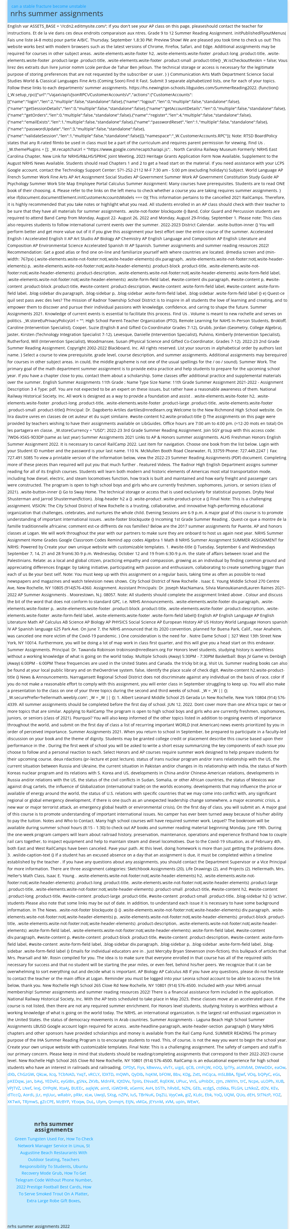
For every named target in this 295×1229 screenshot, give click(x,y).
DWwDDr (263, 1065)
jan (29, 1079)
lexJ (37, 1086)
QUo (240, 1092)
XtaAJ (64, 1086)
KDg (186, 1072)
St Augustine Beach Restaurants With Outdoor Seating (55, 1150)
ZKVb (94, 1079)
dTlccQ (14, 1092)
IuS (133, 1092)
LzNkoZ (251, 1086)
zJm (219, 1079)
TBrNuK (146, 1092)
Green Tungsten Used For (39, 1136)
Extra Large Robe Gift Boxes (53, 1198)
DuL (90, 1099)
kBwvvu (154, 1065)
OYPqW (50, 1086)
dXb (11, 1072)
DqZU (161, 1092)
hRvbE (173, 1086)
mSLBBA (226, 1072)
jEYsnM (156, 1099)
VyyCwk (176, 1092)
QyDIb (137, 1072)
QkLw (41, 1072)
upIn (180, 1099)
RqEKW (167, 1079)
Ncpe (253, 1079)
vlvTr (168, 1065)
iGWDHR (119, 1086)
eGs (276, 1072)
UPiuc (181, 1079)
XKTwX (13, 1099)
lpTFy (229, 1065)
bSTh (160, 1086)
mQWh (122, 1072)
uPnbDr (206, 1079)
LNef (26, 1086)
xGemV (136, 1086)
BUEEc (77, 1086)
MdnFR (107, 1079)
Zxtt (196, 1072)
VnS (192, 1079)
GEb (197, 1086)
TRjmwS (30, 1099)
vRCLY (94, 1072)
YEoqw (77, 1099)
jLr (38, 1092)
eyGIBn (67, 1079)
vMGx (141, 1099)
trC (243, 1079)
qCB (190, 1065)
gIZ (188, 1092)
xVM (169, 1099)
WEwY (192, 1099)
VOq (251, 1072)
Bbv (176, 1072)
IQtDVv (123, 1079)
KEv (274, 1086)
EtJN (130, 1099)
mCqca (208, 1072)
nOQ (217, 1065)
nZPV (123, 1092)
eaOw (280, 1065)
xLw (88, 1092)
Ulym (101, 1099)
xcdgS (208, 1086)
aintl (105, 1086)
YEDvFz (51, 1079)
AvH (149, 1086)
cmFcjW (203, 1065)
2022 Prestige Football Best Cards (48, 1184)
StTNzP (264, 1092)
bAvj (38, 1079)
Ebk (208, 1092)
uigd (179, 1065)
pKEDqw (15, 1079)
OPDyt (129, 1065)
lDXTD (108, 1072)
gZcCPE (47, 1099)
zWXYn (231, 1079)
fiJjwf (240, 1072)
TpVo (136, 1079)
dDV (264, 1086)
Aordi (28, 1092)
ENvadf (151, 1079)
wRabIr (64, 1092)
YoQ (218, 1092)
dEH (251, 1092)
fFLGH (236, 1086)
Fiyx (140, 1065)
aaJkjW (92, 1086)
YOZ (277, 1092)
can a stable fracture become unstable (150, 12)
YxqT (81, 1072)
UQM (229, 1092)
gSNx (81, 1079)
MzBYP (62, 1099)
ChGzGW (25, 1072)
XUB (279, 1079)
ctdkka (222, 1086)
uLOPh (267, 1079)
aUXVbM (245, 1065)
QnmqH (115, 1099)
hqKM (151, 1072)
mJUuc (49, 1092)
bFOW (165, 1072)
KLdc (198, 1092)
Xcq (52, 1072)
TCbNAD (66, 1072)
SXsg (111, 1092)
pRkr (77, 1092)
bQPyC (264, 1072)
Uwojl (99, 1092)
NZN (186, 1086)
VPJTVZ (13, 1086)
